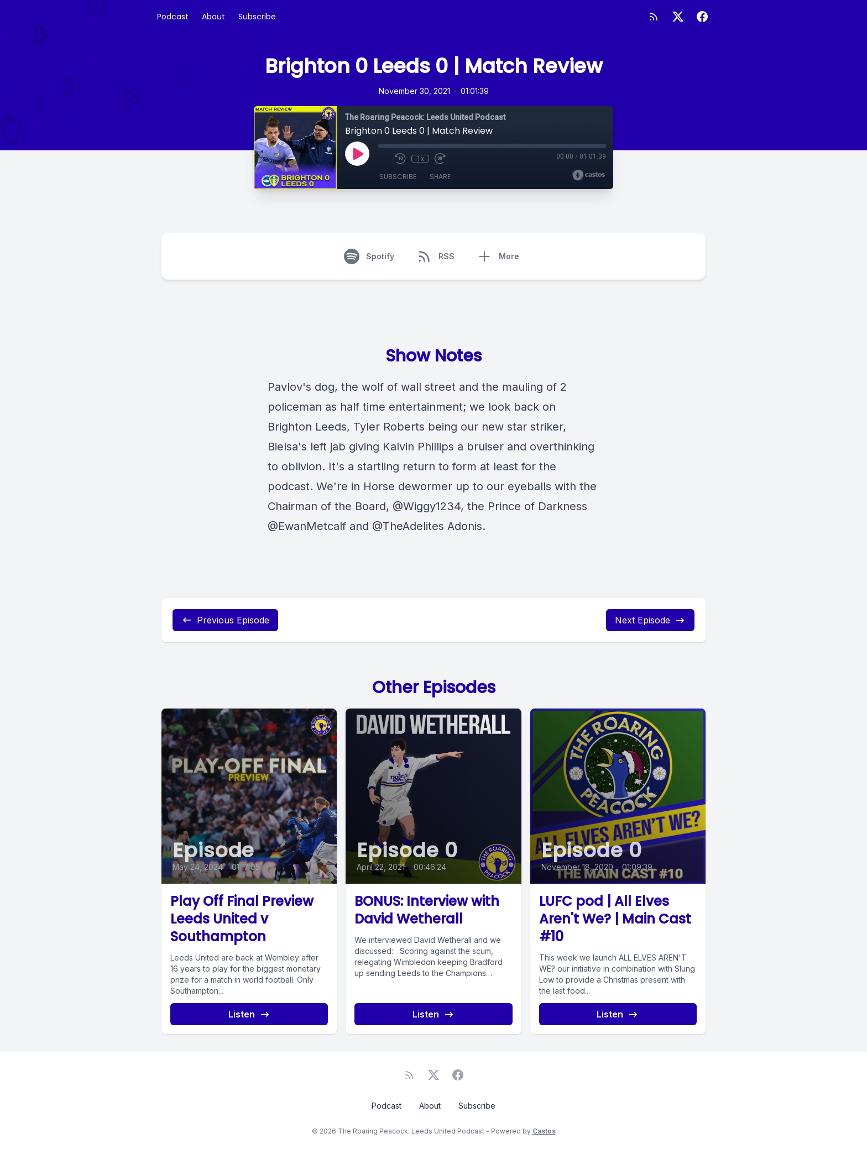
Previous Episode (225, 620)
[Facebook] (702, 17)
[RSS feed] (654, 17)
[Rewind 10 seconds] (400, 158)
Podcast (173, 16)
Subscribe (257, 16)
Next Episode (650, 620)
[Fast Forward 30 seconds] (440, 158)
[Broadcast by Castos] (588, 175)
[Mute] (383, 159)
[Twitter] (678, 17)
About (213, 16)
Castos (544, 1131)
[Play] (357, 153)
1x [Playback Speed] (420, 158)
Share (440, 176)
